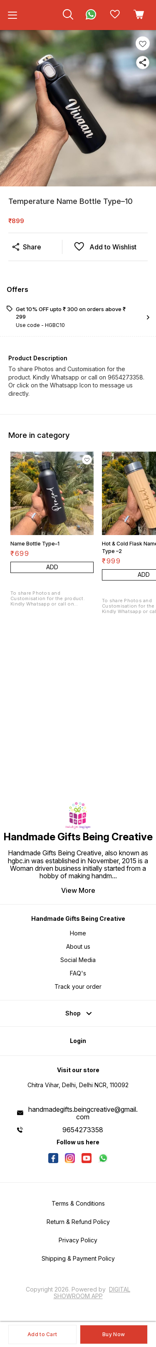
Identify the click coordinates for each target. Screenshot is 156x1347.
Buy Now (113, 1334)
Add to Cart (42, 1334)
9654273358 (82, 1129)
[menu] (12, 15)
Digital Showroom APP (92, 1292)
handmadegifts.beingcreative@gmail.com (83, 1113)
